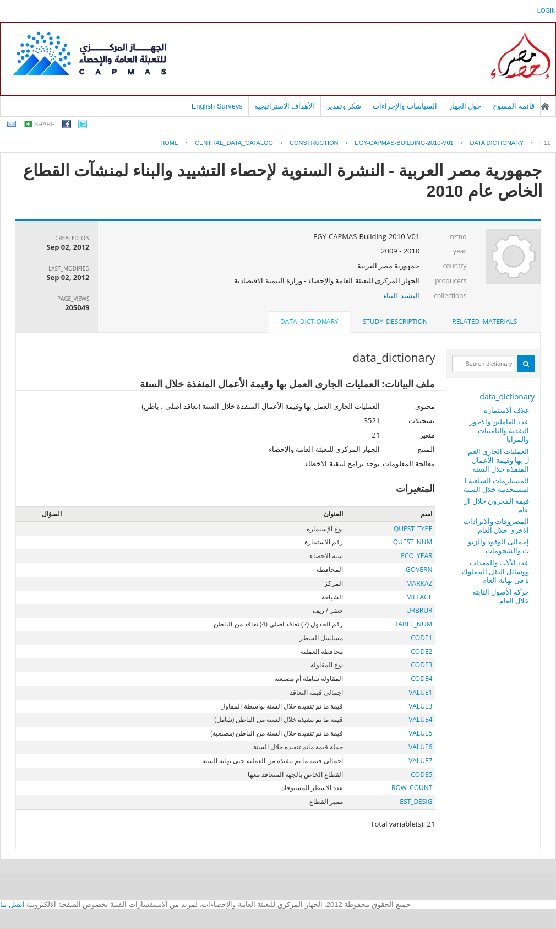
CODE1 (421, 637)
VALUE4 (420, 719)
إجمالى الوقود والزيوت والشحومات (499, 546)
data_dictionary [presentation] (309, 321)
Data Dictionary (497, 142)
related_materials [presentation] (484, 321)
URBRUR (419, 610)
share (44, 124)
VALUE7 (420, 760)
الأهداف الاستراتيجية (284, 106)
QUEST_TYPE (413, 528)
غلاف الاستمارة (506, 410)
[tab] (484, 321)
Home (169, 142)
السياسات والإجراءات (405, 106)
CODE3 (421, 664)
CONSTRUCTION (314, 142)
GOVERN (419, 569)
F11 (545, 142)
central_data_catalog (234, 142)
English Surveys (217, 106)
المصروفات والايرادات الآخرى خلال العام (496, 525)
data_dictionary (507, 396)
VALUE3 (420, 706)
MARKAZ (419, 583)
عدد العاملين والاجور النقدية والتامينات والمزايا (500, 430)
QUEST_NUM (413, 542)
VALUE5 (420, 733)
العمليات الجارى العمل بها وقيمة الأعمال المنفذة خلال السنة (499, 460)
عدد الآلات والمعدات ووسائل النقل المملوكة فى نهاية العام (496, 571)
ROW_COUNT (411, 787)
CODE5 (421, 774)
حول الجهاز (465, 106)
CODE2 (421, 651)
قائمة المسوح (514, 106)
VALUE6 (420, 747)
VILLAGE (419, 597)
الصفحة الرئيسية (545, 106)
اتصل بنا (12, 904)
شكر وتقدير (344, 106)
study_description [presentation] (395, 321)
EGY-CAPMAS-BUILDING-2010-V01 (404, 142)
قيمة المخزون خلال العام (496, 505)
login (546, 10)
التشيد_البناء (401, 295)
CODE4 (421, 678)
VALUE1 (420, 692)
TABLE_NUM (414, 624)
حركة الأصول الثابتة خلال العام (501, 596)
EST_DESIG (416, 801)
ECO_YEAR (416, 555)
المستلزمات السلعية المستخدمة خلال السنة (497, 485)
